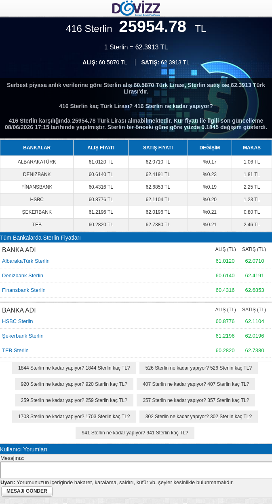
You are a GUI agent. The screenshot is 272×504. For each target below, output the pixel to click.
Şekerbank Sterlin (23, 336)
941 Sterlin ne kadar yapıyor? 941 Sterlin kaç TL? (135, 433)
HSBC (37, 199)
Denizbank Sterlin (22, 275)
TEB (37, 225)
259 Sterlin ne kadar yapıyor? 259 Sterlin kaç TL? (74, 400)
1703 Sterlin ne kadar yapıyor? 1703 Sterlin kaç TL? (74, 416)
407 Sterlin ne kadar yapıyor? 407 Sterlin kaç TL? (196, 384)
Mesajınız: (12, 458)
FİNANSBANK (37, 187)
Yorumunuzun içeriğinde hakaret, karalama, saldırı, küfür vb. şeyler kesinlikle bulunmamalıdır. (117, 482)
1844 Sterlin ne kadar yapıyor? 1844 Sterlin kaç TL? (74, 368)
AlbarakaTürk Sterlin (26, 261)
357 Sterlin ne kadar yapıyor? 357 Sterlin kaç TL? (196, 400)
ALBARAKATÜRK (37, 162)
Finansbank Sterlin (24, 290)
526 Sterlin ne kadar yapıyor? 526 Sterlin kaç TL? (198, 368)
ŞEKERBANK (37, 212)
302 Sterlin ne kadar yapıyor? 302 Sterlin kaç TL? (198, 416)
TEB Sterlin (15, 350)
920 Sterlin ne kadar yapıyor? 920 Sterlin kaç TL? (74, 384)
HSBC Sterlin (17, 321)
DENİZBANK (37, 174)
